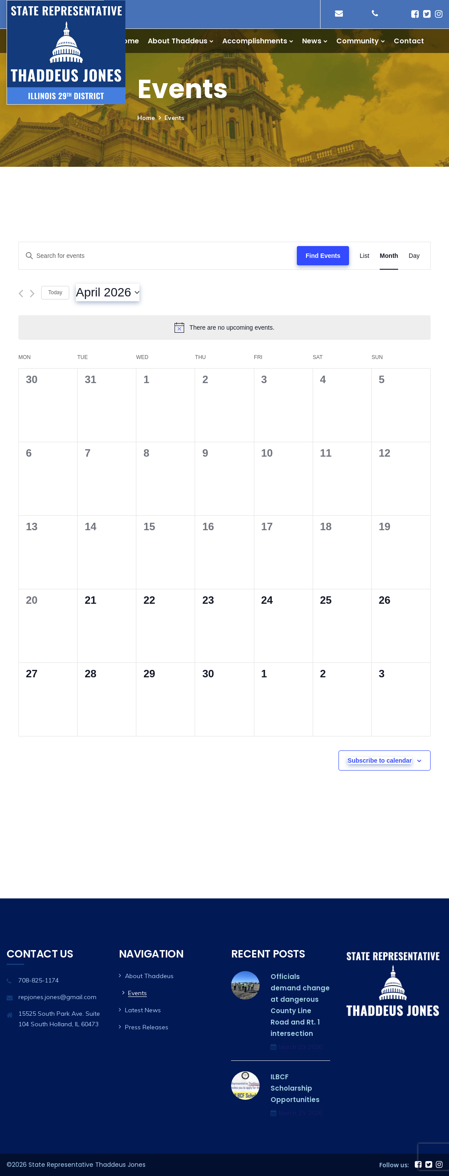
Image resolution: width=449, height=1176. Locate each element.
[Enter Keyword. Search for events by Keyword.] (158, 256)
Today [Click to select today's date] (55, 292)
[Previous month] (20, 293)
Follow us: (394, 1165)
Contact (409, 41)
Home (128, 41)
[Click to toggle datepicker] (107, 292)
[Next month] (32, 293)
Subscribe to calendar (380, 760)
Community (357, 41)
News (311, 41)
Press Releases (146, 1027)
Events (137, 993)
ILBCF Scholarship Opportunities (295, 1088)
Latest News (143, 1010)
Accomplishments (254, 41)
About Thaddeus (177, 41)
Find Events (323, 255)
